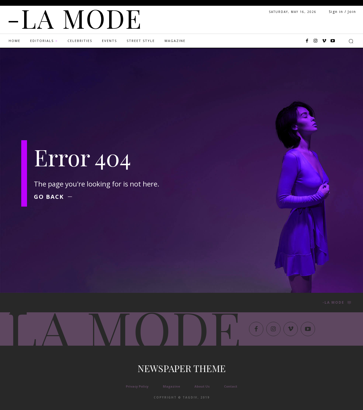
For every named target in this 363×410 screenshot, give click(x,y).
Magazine (171, 386)
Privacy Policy (137, 386)
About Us (202, 386)
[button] (351, 41)
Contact (230, 386)
